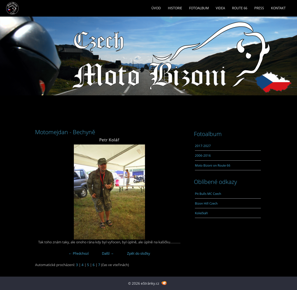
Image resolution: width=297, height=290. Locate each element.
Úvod (156, 8)
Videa (220, 8)
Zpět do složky (138, 253)
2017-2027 (203, 146)
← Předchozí (78, 253)
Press (259, 8)
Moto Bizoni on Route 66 (212, 165)
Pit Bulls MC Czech (208, 194)
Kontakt (278, 8)
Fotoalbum (199, 8)
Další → (108, 253)
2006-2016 (203, 155)
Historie (175, 8)
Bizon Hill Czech (206, 203)
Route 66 (239, 8)
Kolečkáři (201, 213)
